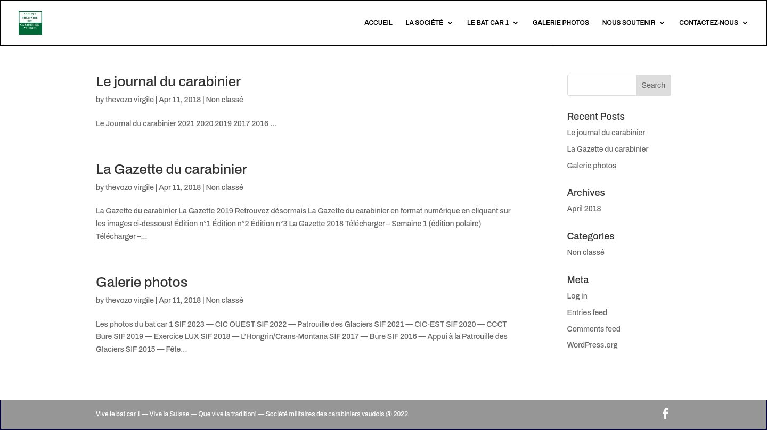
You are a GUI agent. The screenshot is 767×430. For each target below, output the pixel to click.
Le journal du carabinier (168, 81)
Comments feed (594, 329)
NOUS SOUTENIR (629, 23)
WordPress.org (592, 345)
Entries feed (587, 313)
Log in (577, 296)
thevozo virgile (129, 100)
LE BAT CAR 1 (488, 23)
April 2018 (584, 209)
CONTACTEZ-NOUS (708, 23)
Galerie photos (141, 282)
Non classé (224, 100)
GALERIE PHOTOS (561, 23)
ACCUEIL (378, 23)
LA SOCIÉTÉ (425, 23)
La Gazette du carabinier (171, 169)
